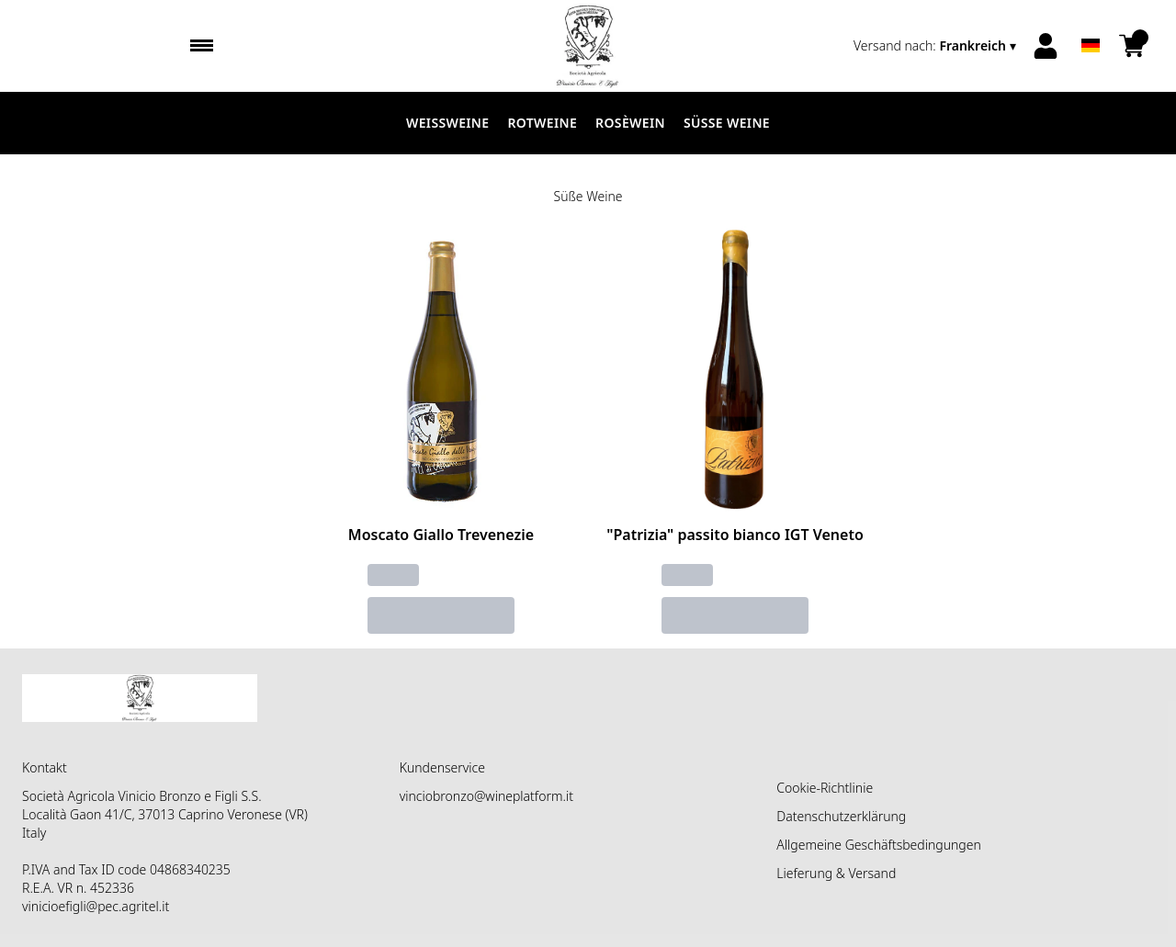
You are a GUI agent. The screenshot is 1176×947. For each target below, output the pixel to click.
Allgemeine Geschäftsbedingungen (878, 844)
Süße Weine (727, 122)
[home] (587, 46)
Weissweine (447, 122)
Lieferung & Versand (836, 873)
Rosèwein (630, 122)
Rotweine (542, 122)
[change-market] (936, 46)
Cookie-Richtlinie (824, 787)
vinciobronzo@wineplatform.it (486, 796)
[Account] (1045, 46)
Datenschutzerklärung (841, 816)
